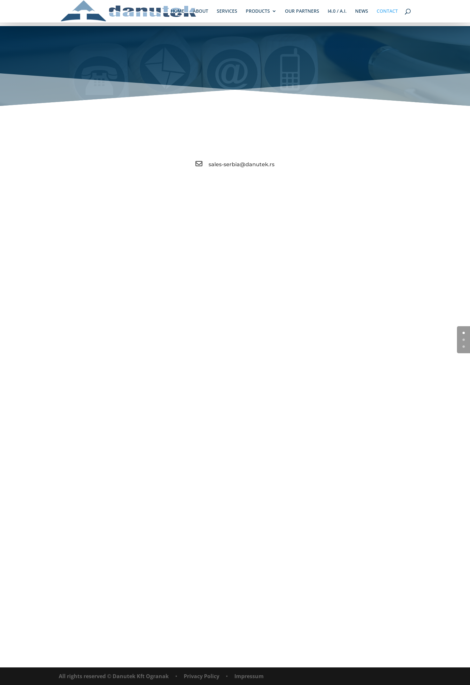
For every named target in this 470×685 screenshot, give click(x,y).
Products (258, 11)
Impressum (249, 676)
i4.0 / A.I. (337, 11)
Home (178, 11)
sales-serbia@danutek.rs (241, 164)
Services (227, 11)
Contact (387, 11)
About (201, 11)
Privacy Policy (201, 676)
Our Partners (302, 11)
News (361, 11)
